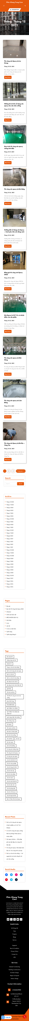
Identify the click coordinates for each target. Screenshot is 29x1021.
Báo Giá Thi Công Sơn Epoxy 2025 (15, 612)
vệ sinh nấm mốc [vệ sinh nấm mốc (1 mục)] (12, 760)
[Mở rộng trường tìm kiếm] (25, 5)
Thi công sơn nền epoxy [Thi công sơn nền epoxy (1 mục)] (13, 741)
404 (14, 957)
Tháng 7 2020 (12, 553)
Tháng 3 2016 (12, 568)
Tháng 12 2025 (12, 518)
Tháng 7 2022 (12, 533)
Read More (8, 77)
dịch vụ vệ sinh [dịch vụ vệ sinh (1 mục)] (12, 695)
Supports (14, 945)
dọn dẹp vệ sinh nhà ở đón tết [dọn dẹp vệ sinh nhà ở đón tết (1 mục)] (14, 701)
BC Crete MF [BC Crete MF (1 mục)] (11, 685)
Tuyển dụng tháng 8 (12, 627)
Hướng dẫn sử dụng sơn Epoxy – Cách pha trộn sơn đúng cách (14, 231)
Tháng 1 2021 (12, 544)
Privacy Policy (14, 951)
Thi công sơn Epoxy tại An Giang (12, 62)
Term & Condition (14, 948)
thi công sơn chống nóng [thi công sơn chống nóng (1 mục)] (13, 739)
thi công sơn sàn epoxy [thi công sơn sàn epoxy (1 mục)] (13, 743)
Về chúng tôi (14, 928)
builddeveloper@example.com (16, 995)
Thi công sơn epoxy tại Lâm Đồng (13, 402)
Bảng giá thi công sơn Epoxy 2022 (13, 273)
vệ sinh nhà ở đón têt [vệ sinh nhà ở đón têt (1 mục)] (13, 758)
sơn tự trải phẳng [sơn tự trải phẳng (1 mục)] (12, 737)
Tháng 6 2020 (12, 554)
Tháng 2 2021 (12, 543)
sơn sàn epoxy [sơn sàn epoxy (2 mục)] (12, 735)
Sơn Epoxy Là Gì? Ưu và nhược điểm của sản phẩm (14, 316)
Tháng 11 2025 (12, 520)
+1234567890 (16, 990)
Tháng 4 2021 (12, 539)
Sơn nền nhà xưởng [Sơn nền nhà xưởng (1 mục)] (12, 731)
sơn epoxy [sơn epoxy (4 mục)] (11, 724)
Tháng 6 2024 (12, 521)
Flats (14, 931)
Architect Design (14, 972)
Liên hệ (11, 622)
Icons (10, 620)
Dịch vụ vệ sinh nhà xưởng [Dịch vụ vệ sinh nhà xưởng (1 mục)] (13, 697)
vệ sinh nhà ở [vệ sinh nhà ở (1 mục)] (12, 756)
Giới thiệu (11, 619)
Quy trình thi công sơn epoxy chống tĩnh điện (13, 147)
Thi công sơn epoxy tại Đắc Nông (12, 359)
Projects (14, 934)
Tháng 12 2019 (12, 561)
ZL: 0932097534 (14, 9)
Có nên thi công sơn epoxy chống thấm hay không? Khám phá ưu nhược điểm (14, 835)
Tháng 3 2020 (12, 559)
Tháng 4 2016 (12, 566)
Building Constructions (14, 970)
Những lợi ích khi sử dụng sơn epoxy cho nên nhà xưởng (13, 105)
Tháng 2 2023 (12, 526)
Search (18, 482)
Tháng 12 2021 (12, 534)
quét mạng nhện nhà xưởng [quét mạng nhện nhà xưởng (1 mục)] (14, 720)
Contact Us (14, 954)
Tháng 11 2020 (12, 548)
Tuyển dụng (11, 625)
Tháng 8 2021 (12, 538)
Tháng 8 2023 (12, 523)
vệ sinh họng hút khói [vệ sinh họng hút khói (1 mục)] (13, 749)
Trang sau (20, 471)
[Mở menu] (4, 6)
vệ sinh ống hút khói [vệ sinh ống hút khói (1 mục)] (12, 766)
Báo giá (11, 610)
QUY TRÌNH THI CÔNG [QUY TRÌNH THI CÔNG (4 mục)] (13, 715)
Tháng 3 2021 (12, 541)
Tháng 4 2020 (12, 558)
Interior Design (14, 978)
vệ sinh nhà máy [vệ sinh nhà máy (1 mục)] (12, 751)
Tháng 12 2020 (12, 546)
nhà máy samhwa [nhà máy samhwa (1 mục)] (12, 706)
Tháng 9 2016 (12, 564)
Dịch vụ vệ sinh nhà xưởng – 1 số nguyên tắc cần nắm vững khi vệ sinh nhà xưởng (14, 848)
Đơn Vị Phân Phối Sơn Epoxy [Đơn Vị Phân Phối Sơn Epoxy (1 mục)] (14, 768)
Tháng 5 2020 (12, 556)
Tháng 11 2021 (12, 536)
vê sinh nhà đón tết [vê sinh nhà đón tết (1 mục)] (12, 745)
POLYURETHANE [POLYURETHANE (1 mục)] (12, 713)
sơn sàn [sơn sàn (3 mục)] (16, 733)
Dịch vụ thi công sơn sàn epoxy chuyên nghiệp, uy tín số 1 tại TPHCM (14, 830)
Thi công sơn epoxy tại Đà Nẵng (14, 189)
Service (14, 940)
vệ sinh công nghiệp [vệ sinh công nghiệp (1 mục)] (12, 747)
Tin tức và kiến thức (12, 624)
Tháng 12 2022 (12, 528)
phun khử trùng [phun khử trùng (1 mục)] (12, 711)
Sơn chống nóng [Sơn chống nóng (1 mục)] (12, 722)
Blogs (14, 937)
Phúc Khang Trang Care (14, 2)
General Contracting (14, 967)
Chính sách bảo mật (12, 615)
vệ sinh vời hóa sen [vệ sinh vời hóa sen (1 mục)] (12, 764)
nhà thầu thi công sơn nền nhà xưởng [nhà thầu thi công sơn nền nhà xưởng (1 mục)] (14, 709)
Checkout (11, 614)
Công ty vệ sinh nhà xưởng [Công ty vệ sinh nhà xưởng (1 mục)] (13, 691)
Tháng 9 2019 (12, 563)
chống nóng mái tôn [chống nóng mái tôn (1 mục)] (12, 687)
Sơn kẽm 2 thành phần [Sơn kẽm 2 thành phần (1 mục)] (13, 729)
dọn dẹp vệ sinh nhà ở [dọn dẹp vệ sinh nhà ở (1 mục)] (13, 699)
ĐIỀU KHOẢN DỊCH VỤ (13, 617)
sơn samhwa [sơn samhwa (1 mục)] (11, 733)
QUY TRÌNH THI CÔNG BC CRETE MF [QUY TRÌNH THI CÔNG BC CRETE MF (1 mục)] (13, 718)
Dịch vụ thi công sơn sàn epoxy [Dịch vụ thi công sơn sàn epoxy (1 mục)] (14, 693)
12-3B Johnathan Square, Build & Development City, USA (16, 1002)
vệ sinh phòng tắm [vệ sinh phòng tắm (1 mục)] (12, 762)
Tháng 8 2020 (12, 551)
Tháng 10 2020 (12, 549)
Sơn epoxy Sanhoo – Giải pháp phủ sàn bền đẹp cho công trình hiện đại (14, 840)
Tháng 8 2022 (12, 531)
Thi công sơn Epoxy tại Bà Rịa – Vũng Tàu (14, 444)
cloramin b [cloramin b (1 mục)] (11, 689)
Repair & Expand (14, 975)
